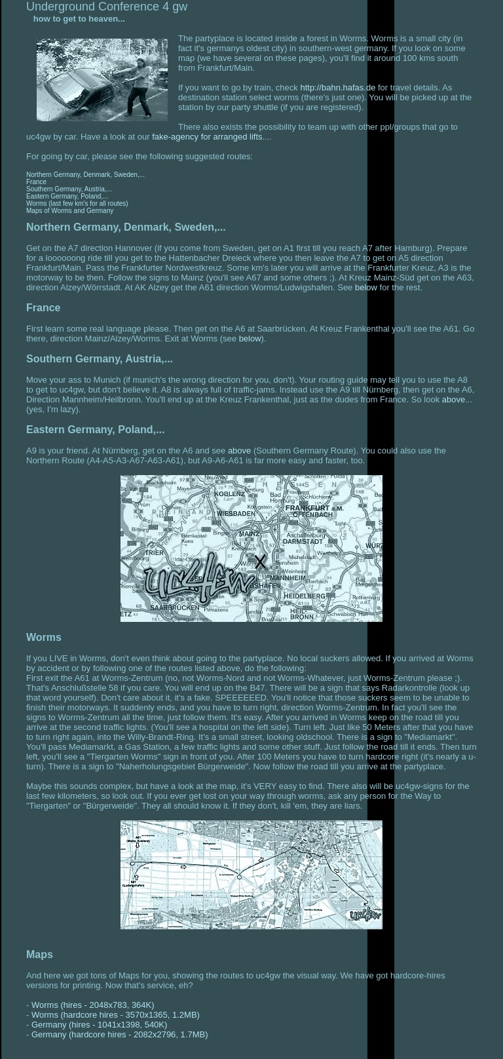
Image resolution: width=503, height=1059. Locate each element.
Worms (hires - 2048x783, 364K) (93, 1005)
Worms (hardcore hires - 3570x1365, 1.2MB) (115, 1015)
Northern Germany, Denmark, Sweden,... (85, 174)
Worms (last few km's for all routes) (77, 203)
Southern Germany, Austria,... (69, 189)
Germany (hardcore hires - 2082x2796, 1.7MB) (119, 1034)
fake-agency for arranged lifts (207, 137)
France (36, 181)
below (366, 287)
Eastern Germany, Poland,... (67, 196)
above (453, 399)
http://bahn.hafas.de (337, 87)
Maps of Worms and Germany (69, 210)
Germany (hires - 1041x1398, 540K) (99, 1025)
